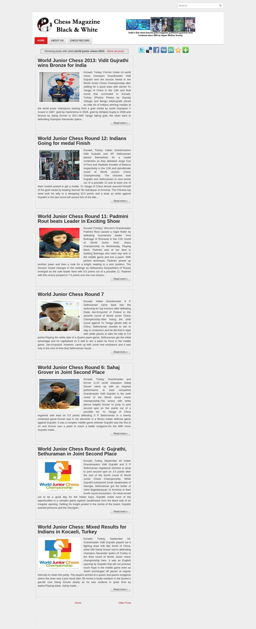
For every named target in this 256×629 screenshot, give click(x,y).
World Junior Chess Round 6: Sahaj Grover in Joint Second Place (79, 370)
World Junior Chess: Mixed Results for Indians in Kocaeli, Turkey (82, 529)
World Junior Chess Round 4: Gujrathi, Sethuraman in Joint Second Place (82, 451)
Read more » (120, 123)
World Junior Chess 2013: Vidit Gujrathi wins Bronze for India (83, 63)
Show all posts (115, 51)
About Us (57, 40)
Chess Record (79, 40)
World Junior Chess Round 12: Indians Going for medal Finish (82, 141)
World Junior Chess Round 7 (71, 294)
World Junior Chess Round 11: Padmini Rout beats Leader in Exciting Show (83, 219)
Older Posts (124, 602)
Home (41, 40)
